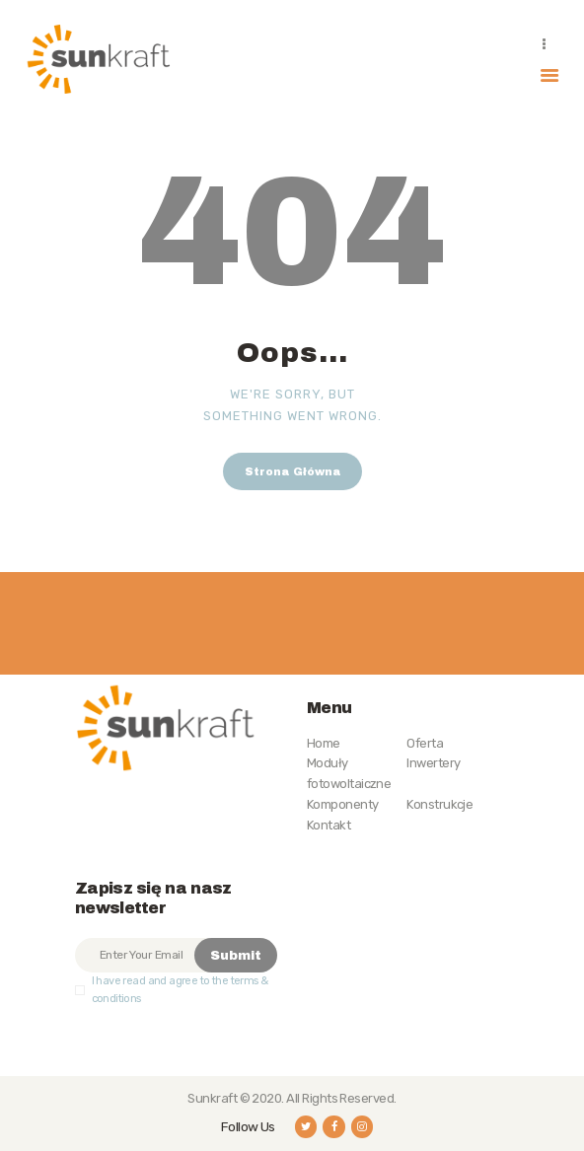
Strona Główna (292, 471)
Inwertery (433, 762)
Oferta (424, 743)
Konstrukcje (439, 804)
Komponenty (343, 804)
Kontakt (328, 825)
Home (323, 743)
